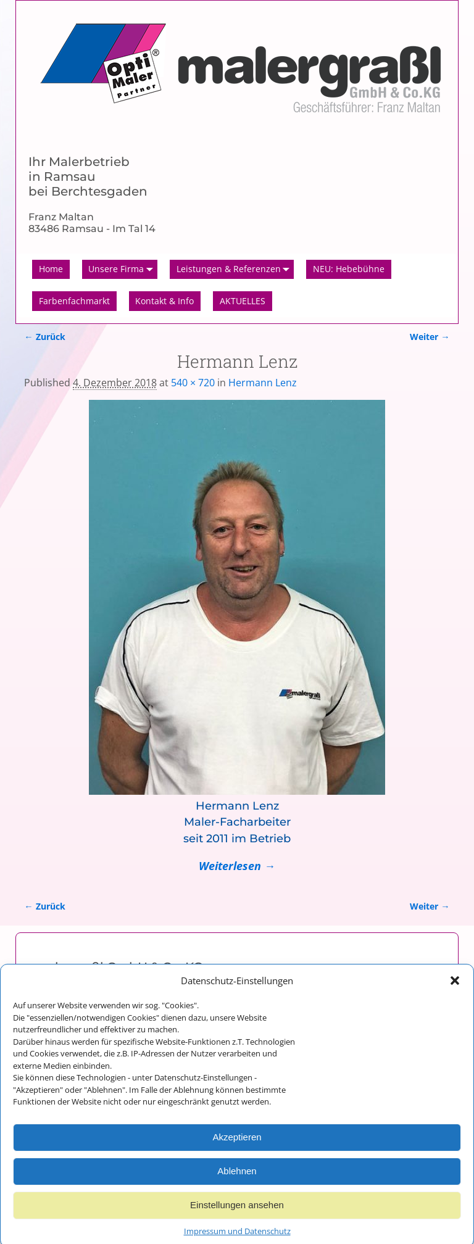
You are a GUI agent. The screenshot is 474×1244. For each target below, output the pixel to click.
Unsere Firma (122, 270)
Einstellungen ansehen (237, 1217)
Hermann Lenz (262, 382)
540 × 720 (193, 382)
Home (51, 269)
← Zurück (44, 336)
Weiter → (429, 336)
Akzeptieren (236, 1149)
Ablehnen (236, 1183)
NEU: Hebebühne (349, 269)
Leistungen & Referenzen (235, 270)
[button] (455, 992)
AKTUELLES (242, 301)
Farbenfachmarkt (74, 301)
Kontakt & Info (164, 301)
